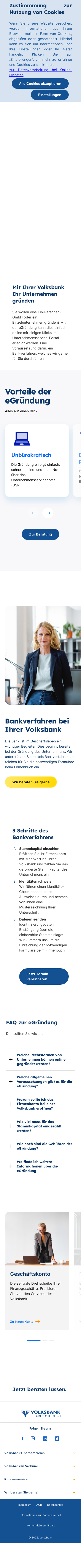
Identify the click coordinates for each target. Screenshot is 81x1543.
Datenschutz (55, 1504)
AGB (39, 1504)
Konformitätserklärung (40, 1525)
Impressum (24, 1504)
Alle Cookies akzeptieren (40, 83)
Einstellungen (49, 95)
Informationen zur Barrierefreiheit (40, 1515)
